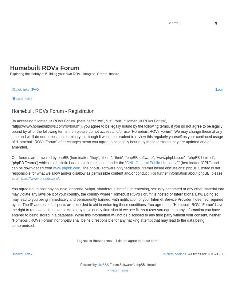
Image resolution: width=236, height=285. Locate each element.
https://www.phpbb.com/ (39, 178)
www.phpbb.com (66, 168)
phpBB (102, 265)
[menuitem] (35, 89)
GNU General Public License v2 (152, 163)
